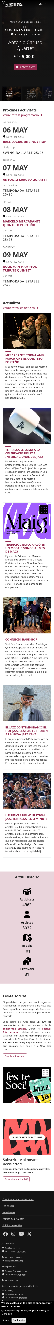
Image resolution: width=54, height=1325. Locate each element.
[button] (51, 43)
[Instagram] (13, 1234)
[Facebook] (5, 1234)
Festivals (27, 969)
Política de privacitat (13, 1218)
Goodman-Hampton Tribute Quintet (20, 268)
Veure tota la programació (23, 115)
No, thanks (19, 1321)
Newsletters (8, 1212)
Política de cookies (12, 1225)
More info (6, 1315)
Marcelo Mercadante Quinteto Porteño (21, 223)
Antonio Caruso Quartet (25, 180)
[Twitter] (29, 1234)
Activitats (27, 899)
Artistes (27, 922)
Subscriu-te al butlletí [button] (16, 1179)
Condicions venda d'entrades (18, 1199)
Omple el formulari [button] (15, 1056)
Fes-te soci (8, 1205)
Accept (6, 1321)
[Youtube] (21, 1234)
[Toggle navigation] (44, 4)
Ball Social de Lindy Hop (24, 142)
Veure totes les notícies (21, 308)
